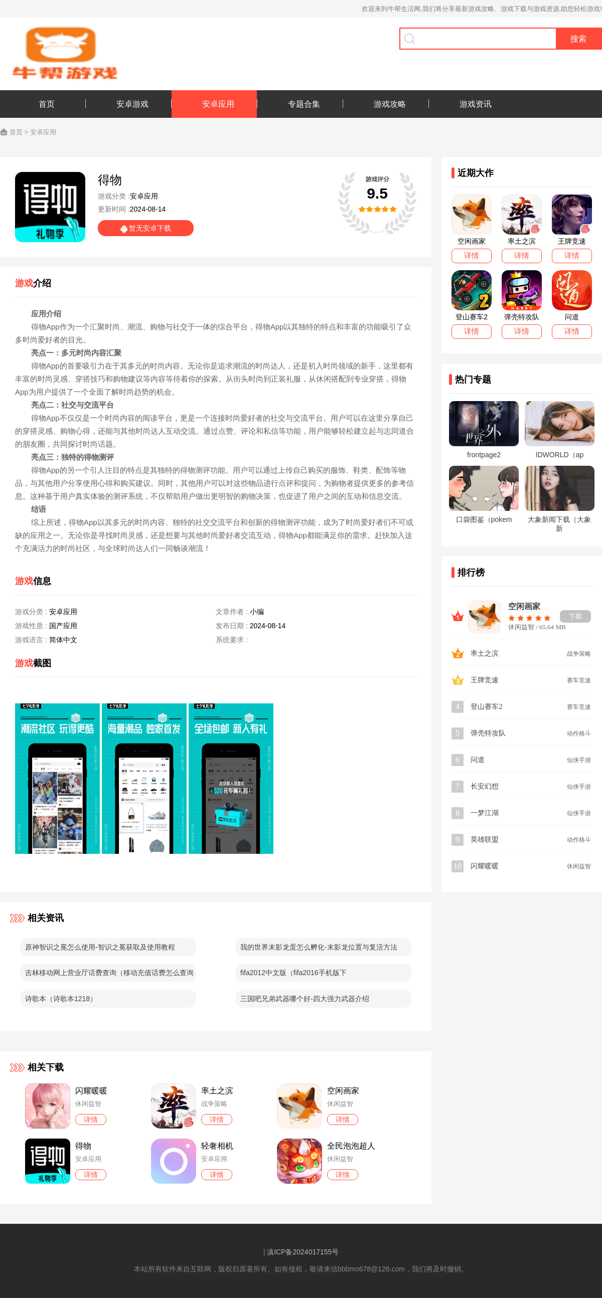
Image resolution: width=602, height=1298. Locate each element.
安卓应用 (43, 132)
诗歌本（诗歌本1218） (61, 999)
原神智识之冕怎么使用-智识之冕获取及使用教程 (100, 947)
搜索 (578, 39)
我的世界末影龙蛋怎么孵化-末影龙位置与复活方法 (318, 947)
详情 (91, 1120)
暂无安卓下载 (150, 228)
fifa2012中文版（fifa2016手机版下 (293, 973)
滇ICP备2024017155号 (303, 1252)
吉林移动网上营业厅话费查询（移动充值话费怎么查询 (109, 973)
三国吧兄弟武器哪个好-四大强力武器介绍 (304, 999)
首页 (16, 132)
